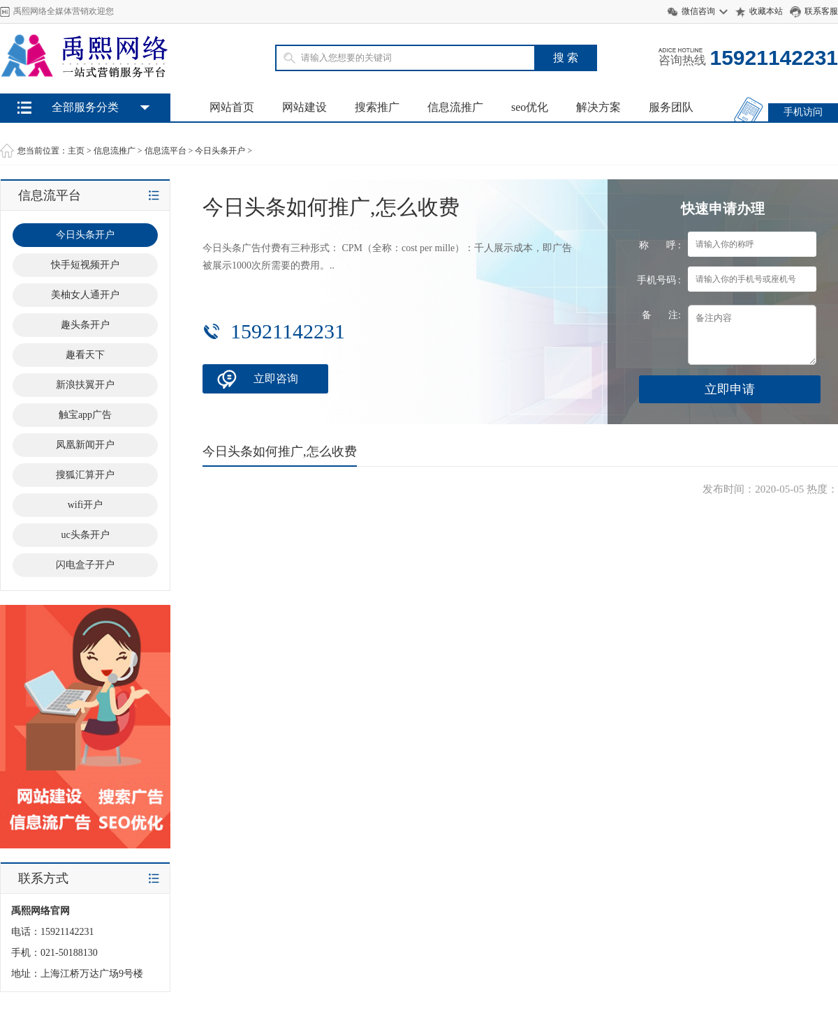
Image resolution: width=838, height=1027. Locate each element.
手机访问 (803, 112)
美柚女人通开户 (85, 295)
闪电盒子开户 (85, 565)
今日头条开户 (220, 151)
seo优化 (529, 107)
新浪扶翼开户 (85, 385)
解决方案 (598, 107)
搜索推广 (377, 107)
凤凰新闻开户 (85, 445)
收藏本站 (766, 11)
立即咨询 (275, 378)
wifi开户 (85, 505)
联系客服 (821, 11)
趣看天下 (85, 355)
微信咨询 (698, 11)
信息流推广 (455, 107)
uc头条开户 (85, 535)
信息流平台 (165, 151)
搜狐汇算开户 (85, 475)
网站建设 (304, 107)
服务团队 (671, 107)
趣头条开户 (85, 325)
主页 (76, 151)
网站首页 (232, 107)
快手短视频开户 (85, 265)
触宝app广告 (85, 415)
